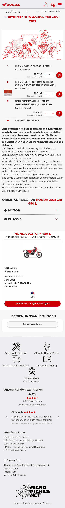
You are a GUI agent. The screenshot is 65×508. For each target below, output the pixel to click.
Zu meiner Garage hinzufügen (32, 303)
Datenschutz (11, 468)
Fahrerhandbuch (32, 324)
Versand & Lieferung (15, 475)
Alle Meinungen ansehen (32, 404)
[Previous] (27, 11)
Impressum (10, 471)
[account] (46, 4)
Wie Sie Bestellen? (14, 443)
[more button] (53, 75)
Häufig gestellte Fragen (16, 437)
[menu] (60, 4)
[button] (33, 252)
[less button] (45, 75)
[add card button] (59, 75)
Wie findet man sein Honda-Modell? (23, 440)
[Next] (37, 11)
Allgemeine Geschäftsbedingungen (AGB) (26, 465)
